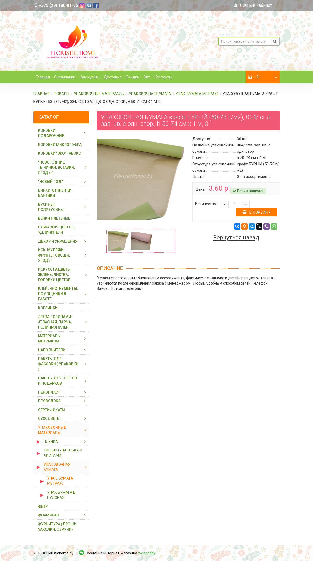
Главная (42, 77)
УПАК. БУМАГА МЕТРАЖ (197, 94)
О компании (64, 77)
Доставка (112, 77)
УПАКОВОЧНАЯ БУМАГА (150, 94)
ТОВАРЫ (61, 94)
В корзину (256, 212)
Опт (147, 77)
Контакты (163, 77)
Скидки (132, 77)
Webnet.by (147, 553)
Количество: (206, 204)
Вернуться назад (236, 237)
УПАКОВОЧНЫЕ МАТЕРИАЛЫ (99, 94)
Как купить (89, 77)
